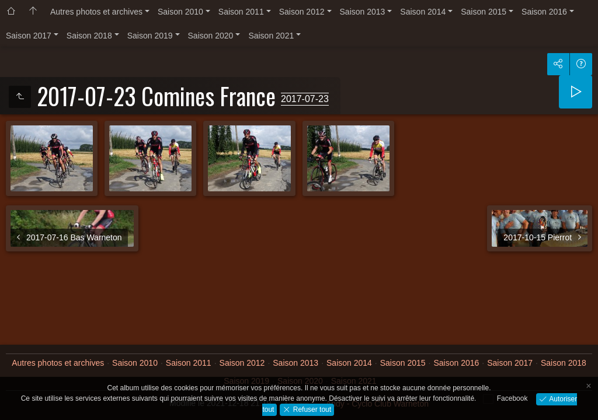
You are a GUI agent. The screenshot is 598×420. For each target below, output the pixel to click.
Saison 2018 (89, 35)
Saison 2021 (271, 35)
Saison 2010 (180, 11)
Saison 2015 (483, 11)
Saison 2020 (211, 35)
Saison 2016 (544, 11)
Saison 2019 (150, 35)
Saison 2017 (28, 35)
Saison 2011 (241, 11)
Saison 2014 (423, 11)
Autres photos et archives (96, 11)
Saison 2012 (302, 11)
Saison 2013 (362, 11)
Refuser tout (311, 409)
